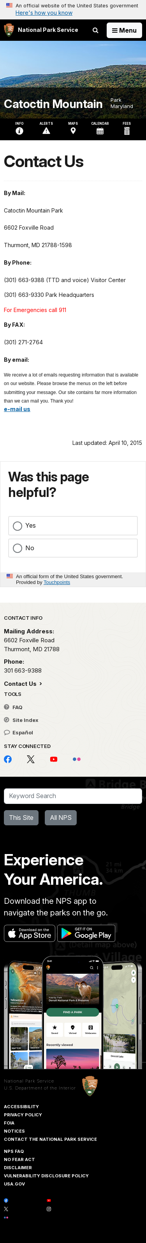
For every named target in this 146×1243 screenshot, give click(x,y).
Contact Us (21, 683)
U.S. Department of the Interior (40, 1088)
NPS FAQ (14, 1151)
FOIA (9, 1123)
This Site (21, 817)
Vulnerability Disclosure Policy (46, 1175)
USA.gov (14, 1184)
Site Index (21, 720)
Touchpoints (57, 582)
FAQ (13, 707)
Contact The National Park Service (50, 1139)
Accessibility (21, 1106)
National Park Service (29, 1081)
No (29, 548)
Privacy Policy (23, 1114)
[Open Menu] (124, 30)
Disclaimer (18, 1167)
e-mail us (17, 409)
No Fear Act (19, 1159)
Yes (30, 525)
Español (18, 732)
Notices (14, 1131)
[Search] (73, 796)
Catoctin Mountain (53, 104)
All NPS (61, 817)
